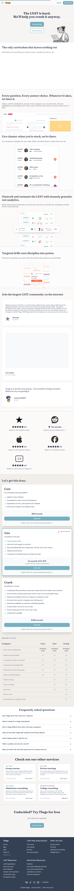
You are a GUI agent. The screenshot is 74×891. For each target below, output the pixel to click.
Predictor (30, 864)
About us (6, 852)
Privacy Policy (36, 887)
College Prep (55, 852)
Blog (4, 847)
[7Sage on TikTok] (30, 882)
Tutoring (53, 847)
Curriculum (30, 844)
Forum (5, 844)
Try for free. (12, 638)
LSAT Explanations (9, 864)
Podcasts (46, 882)
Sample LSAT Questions (11, 872)
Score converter (8, 866)
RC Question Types (9, 877)
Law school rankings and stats (37, 866)
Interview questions (33, 874)
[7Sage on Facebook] (38, 882)
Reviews (29, 850)
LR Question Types (9, 874)
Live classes (30, 847)
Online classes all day (14, 541)
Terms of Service (47, 887)
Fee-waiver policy (32, 852)
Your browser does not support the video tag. (37, 71)
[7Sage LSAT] (8, 3)
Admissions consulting (57, 850)
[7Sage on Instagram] (34, 882)
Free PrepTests (8, 869)
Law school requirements (35, 869)
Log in (59, 3)
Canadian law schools (34, 872)
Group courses (55, 844)
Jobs (4, 850)
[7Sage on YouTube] (26, 882)
